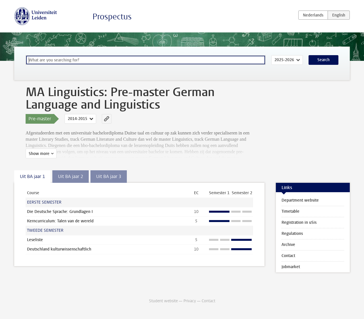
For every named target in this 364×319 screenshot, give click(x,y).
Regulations (292, 233)
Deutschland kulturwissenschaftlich (59, 249)
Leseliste (35, 240)
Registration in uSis (299, 222)
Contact (288, 255)
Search (323, 60)
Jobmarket (291, 267)
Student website (163, 301)
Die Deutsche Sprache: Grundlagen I (60, 211)
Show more (39, 153)
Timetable (290, 211)
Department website (300, 200)
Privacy (189, 301)
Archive (288, 244)
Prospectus (112, 16)
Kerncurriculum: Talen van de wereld (60, 221)
